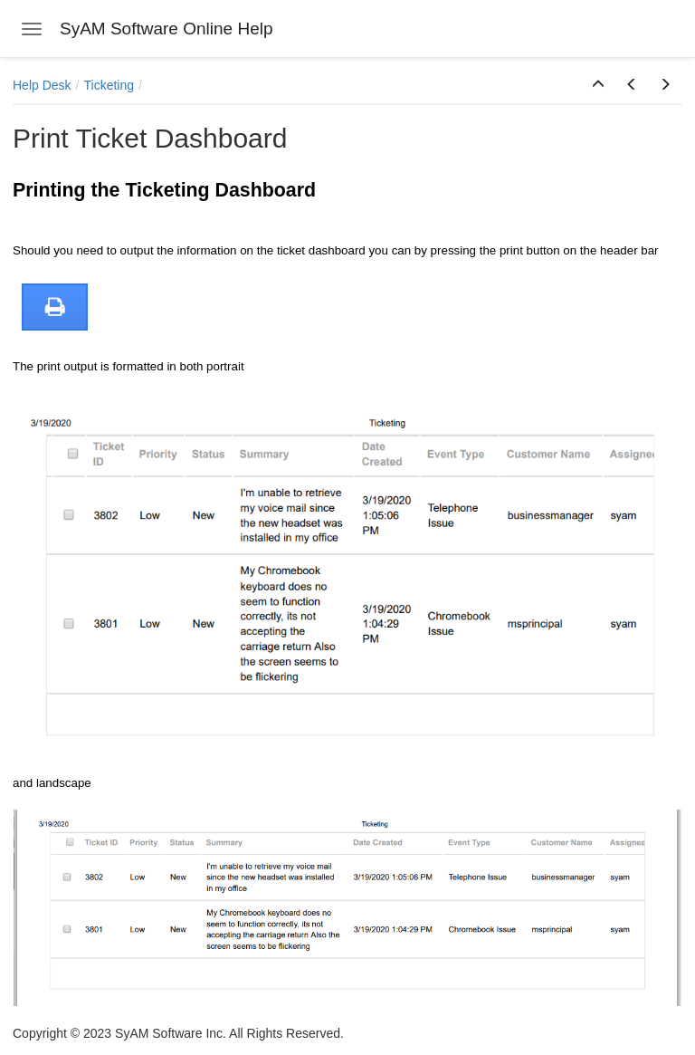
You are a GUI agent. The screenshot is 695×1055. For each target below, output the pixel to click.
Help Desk (42, 85)
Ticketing (108, 85)
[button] (598, 85)
